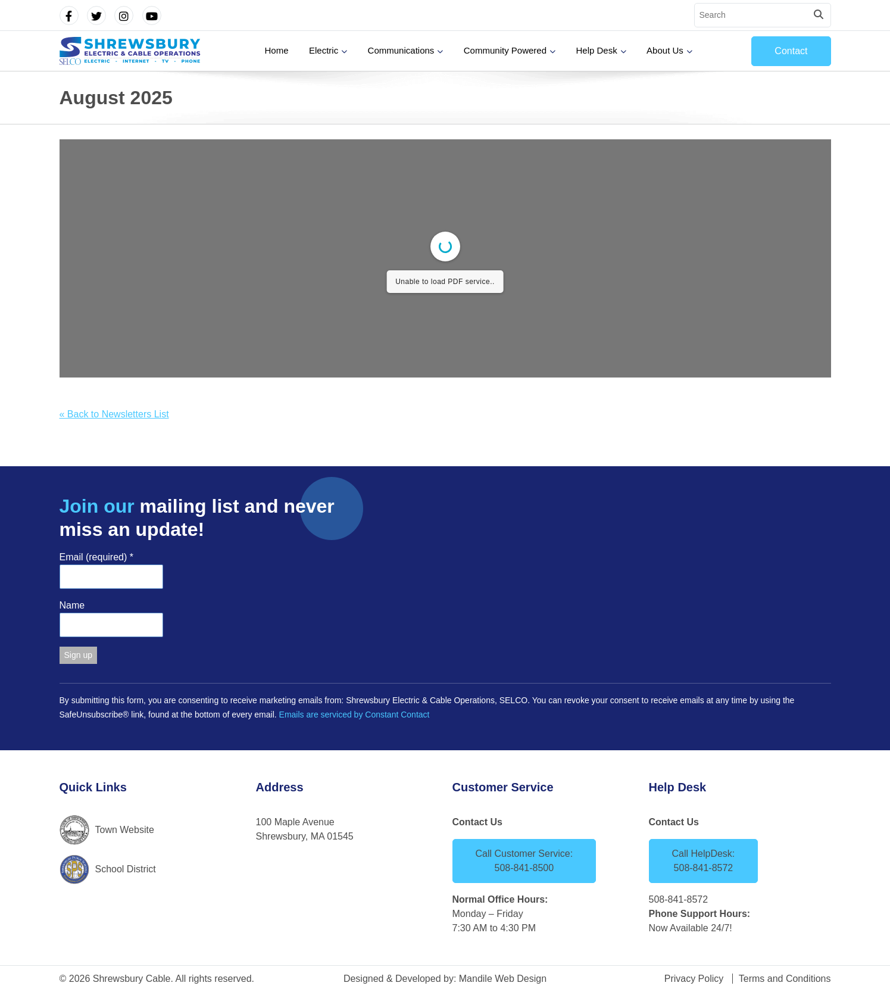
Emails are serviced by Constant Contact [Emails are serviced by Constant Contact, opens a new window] (354, 714)
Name (72, 605)
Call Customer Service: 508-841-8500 (524, 860)
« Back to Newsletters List (114, 414)
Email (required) (97, 557)
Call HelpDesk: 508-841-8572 (703, 860)
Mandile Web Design (503, 979)
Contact (791, 51)
